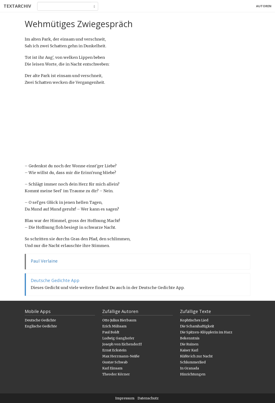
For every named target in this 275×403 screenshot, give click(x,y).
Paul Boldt (110, 332)
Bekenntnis (189, 338)
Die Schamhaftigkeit (197, 326)
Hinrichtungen (192, 374)
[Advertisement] (137, 124)
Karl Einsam (112, 368)
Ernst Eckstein (114, 350)
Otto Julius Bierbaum (119, 320)
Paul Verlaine (44, 261)
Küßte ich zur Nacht (196, 356)
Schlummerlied (193, 362)
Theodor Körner (116, 374)
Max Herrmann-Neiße (120, 356)
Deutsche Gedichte (40, 320)
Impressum (124, 398)
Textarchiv (17, 6)
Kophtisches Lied (194, 320)
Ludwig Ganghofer (118, 338)
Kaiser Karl (189, 350)
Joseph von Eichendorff (122, 344)
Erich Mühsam (114, 326)
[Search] (64, 6)
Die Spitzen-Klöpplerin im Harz (206, 332)
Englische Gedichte (41, 326)
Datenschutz (148, 398)
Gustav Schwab (115, 362)
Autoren (263, 6)
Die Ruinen (189, 344)
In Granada (189, 368)
